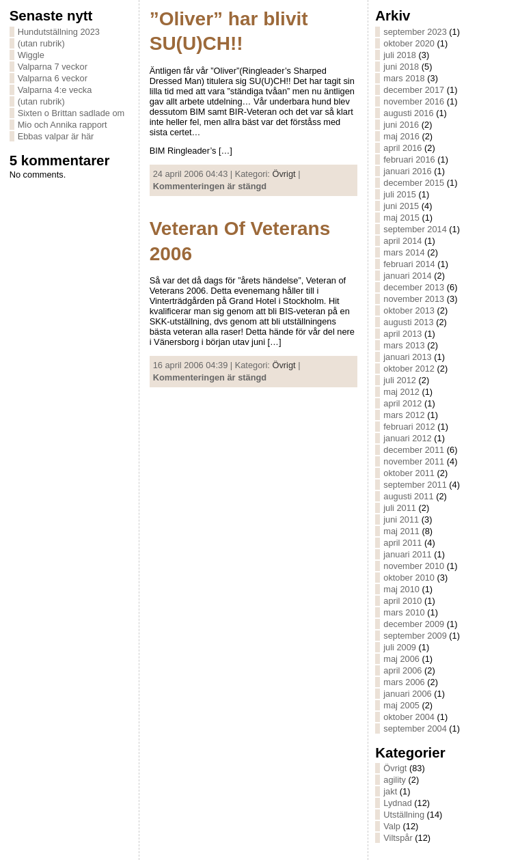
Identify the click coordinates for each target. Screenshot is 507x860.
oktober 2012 (409, 368)
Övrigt (284, 174)
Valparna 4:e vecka (55, 90)
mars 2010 (403, 612)
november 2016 (413, 101)
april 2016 (402, 148)
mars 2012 (403, 415)
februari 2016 (409, 159)
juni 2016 (401, 125)
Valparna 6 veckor (52, 78)
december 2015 (413, 183)
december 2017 (413, 90)
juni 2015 (401, 206)
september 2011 (414, 485)
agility (394, 780)
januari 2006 (407, 694)
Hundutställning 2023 (59, 32)
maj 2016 (401, 136)
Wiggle (31, 55)
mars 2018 (403, 78)
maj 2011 (401, 531)
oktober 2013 (409, 310)
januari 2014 (407, 276)
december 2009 (413, 624)
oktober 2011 (409, 473)
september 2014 (414, 229)
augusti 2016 (408, 113)
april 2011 (402, 543)
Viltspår (397, 838)
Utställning (403, 814)
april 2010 (402, 601)
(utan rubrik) (41, 43)
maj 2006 (401, 659)
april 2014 (402, 241)
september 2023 (414, 32)
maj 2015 (401, 217)
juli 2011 (399, 508)
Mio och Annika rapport (62, 125)
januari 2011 (407, 554)
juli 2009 (399, 647)
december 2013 (413, 287)
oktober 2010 (409, 577)
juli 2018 (399, 55)
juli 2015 (399, 194)
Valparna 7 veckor (52, 66)
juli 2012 (399, 380)
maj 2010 (401, 589)
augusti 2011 (408, 496)
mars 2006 (403, 682)
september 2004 (414, 728)
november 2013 (413, 299)
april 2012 (402, 403)
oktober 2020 (409, 43)
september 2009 (414, 635)
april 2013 (402, 334)
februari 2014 (409, 264)
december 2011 (413, 450)
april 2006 (402, 670)
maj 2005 (401, 705)
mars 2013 (403, 345)
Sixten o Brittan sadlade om (71, 113)
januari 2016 (407, 171)
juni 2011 (401, 519)
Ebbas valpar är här (56, 136)
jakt (390, 791)
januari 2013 (407, 357)
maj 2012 (401, 392)
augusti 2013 (408, 322)
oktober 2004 (409, 717)
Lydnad (397, 803)
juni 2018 (401, 66)
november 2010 (413, 566)
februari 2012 (409, 426)
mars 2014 (403, 252)
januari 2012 (407, 438)
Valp (391, 826)
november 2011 (413, 461)
